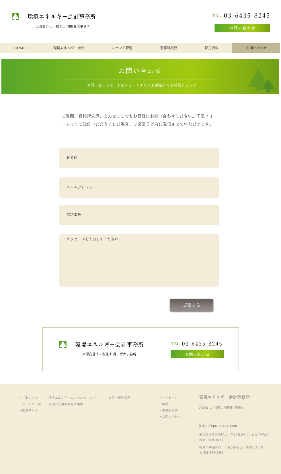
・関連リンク (28, 410)
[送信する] (191, 305)
